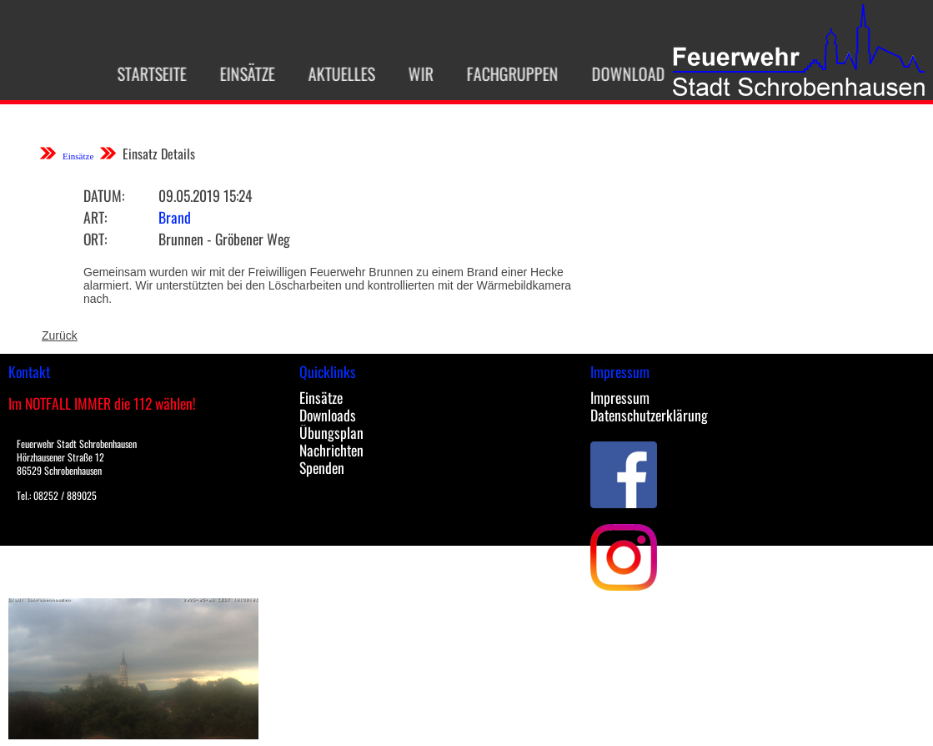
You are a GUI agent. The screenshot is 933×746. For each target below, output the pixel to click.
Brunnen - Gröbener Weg (224, 239)
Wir (411, 73)
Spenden (321, 467)
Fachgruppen (503, 73)
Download (618, 73)
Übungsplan (331, 432)
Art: (95, 217)
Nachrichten (331, 450)
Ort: (95, 239)
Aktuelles (331, 73)
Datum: (103, 195)
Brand (174, 217)
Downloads (327, 415)
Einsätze (237, 73)
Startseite (142, 73)
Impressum (620, 397)
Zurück (60, 335)
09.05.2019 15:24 (205, 195)
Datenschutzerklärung (649, 415)
